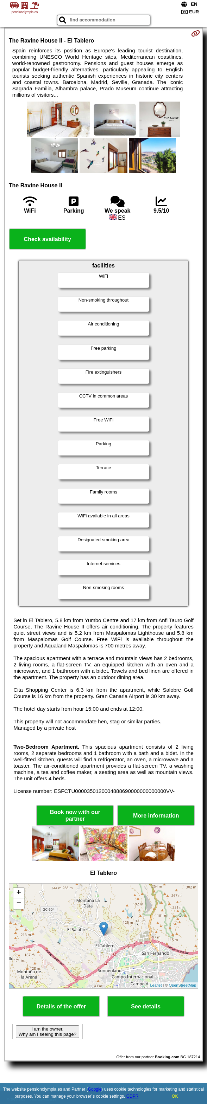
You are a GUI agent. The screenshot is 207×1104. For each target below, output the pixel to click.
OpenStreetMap (182, 985)
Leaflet (156, 985)
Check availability (47, 239)
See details (146, 1006)
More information (156, 816)
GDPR (132, 1096)
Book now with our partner (75, 815)
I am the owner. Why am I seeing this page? (47, 1031)
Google (95, 1089)
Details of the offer (61, 1006)
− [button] (19, 903)
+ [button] (19, 893)
